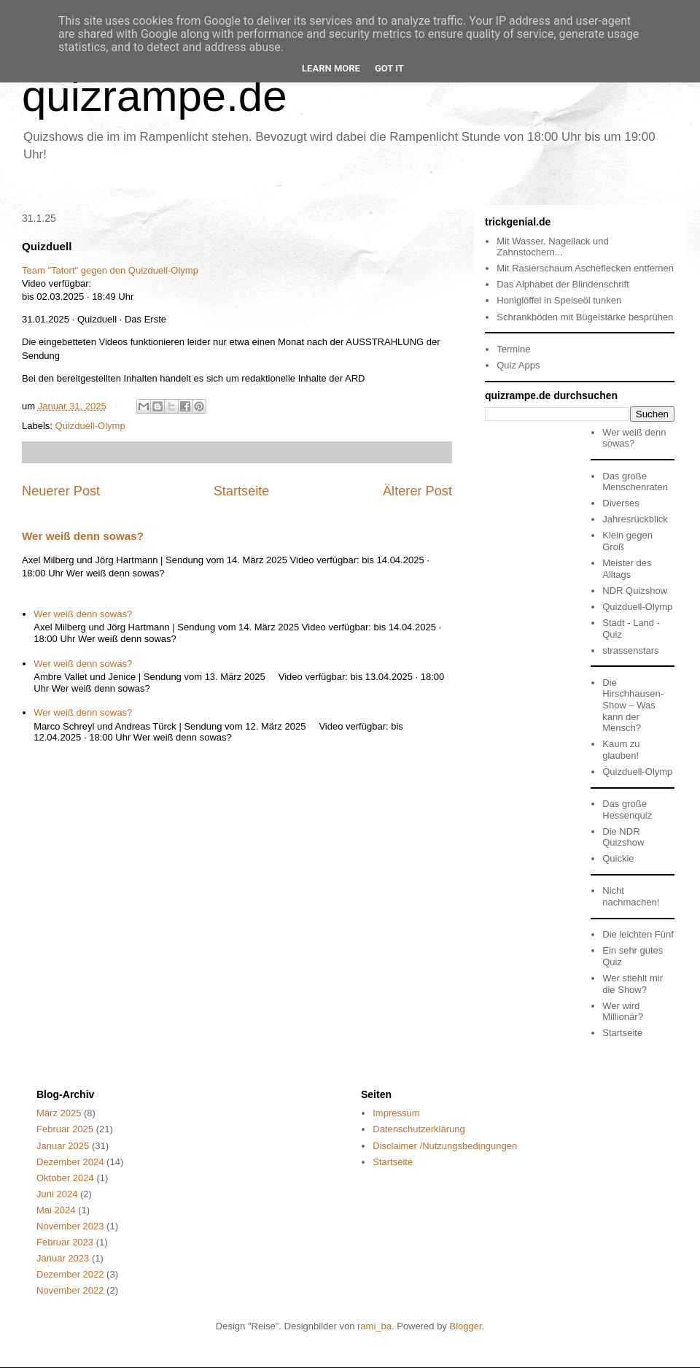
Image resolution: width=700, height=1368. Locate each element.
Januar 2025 (62, 1145)
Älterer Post (417, 491)
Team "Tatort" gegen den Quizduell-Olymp (110, 270)
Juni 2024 (56, 1194)
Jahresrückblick (635, 519)
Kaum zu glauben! (620, 749)
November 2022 (70, 1290)
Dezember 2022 (70, 1274)
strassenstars (630, 650)
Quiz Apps (518, 365)
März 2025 (58, 1113)
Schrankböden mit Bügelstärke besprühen (585, 317)
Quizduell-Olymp (90, 425)
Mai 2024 (55, 1210)
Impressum (396, 1113)
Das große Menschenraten (635, 482)
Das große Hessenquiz (627, 809)
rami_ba (374, 1326)
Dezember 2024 (70, 1161)
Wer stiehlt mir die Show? (632, 984)
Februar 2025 (64, 1129)
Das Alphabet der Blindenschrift (563, 284)
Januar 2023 (62, 1258)
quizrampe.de (154, 96)
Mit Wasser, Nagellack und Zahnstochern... (552, 247)
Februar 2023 (64, 1242)
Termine (513, 349)
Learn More (331, 68)
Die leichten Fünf (638, 934)
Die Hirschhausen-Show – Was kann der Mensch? (633, 705)
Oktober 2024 (65, 1177)
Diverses (620, 503)
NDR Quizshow (634, 590)
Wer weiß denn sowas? (83, 536)
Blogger (465, 1326)
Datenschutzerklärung (418, 1129)
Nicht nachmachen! (630, 896)
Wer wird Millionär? (622, 1011)
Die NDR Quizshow (623, 837)
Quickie (618, 858)
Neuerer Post (61, 491)
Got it (389, 68)
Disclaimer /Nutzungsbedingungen (445, 1145)
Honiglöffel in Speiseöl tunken (559, 300)
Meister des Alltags (626, 568)
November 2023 (70, 1226)
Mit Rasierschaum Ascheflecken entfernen (585, 268)
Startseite (242, 491)
